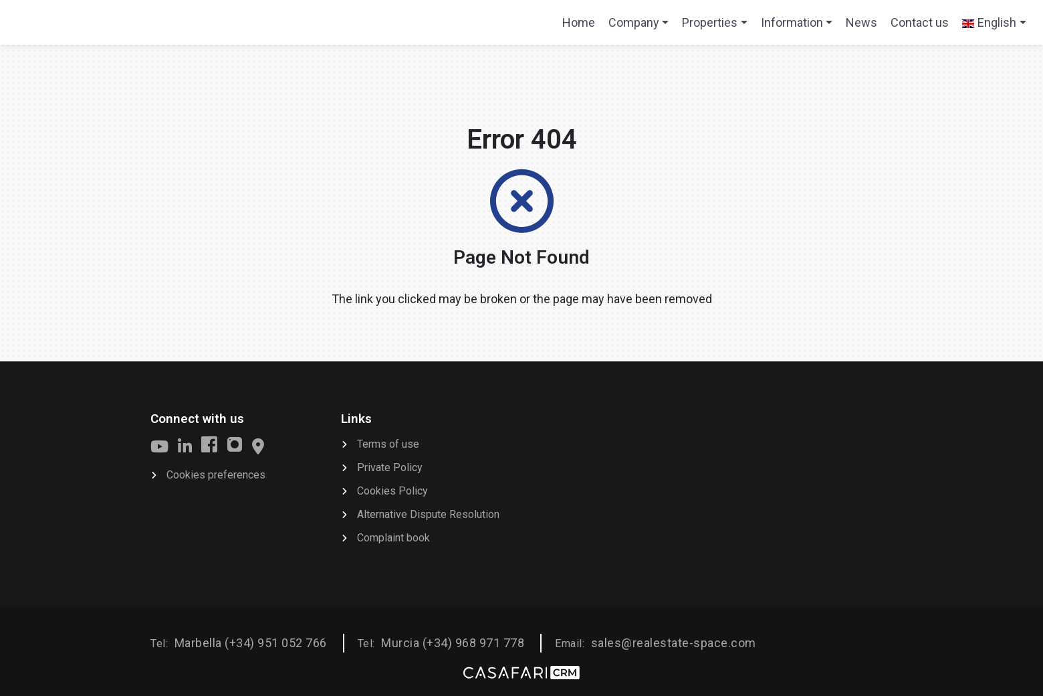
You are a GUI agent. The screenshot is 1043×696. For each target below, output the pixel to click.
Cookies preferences (215, 474)
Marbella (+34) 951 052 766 (251, 643)
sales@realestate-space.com (673, 643)
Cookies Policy (392, 491)
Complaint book (393, 537)
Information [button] (792, 22)
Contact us (920, 22)
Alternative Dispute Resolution (428, 514)
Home (582, 26)
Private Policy (390, 467)
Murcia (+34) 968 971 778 (452, 643)
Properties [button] (709, 22)
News (861, 22)
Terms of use (388, 444)
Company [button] (633, 22)
